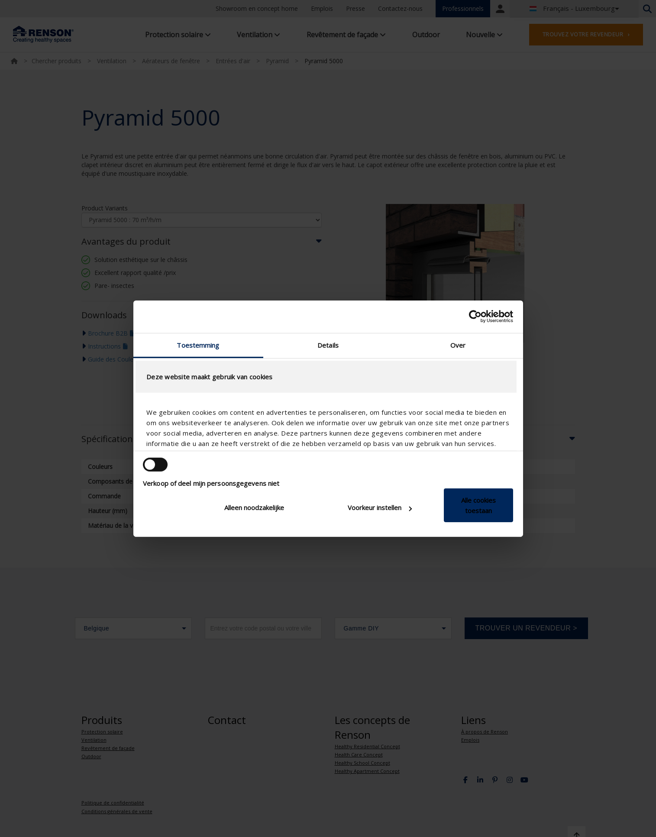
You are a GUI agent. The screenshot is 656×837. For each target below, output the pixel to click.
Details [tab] (328, 344)
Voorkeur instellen (380, 507)
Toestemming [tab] (198, 344)
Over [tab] (457, 344)
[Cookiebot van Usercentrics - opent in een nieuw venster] (475, 316)
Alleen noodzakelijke (254, 507)
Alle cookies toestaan (478, 505)
